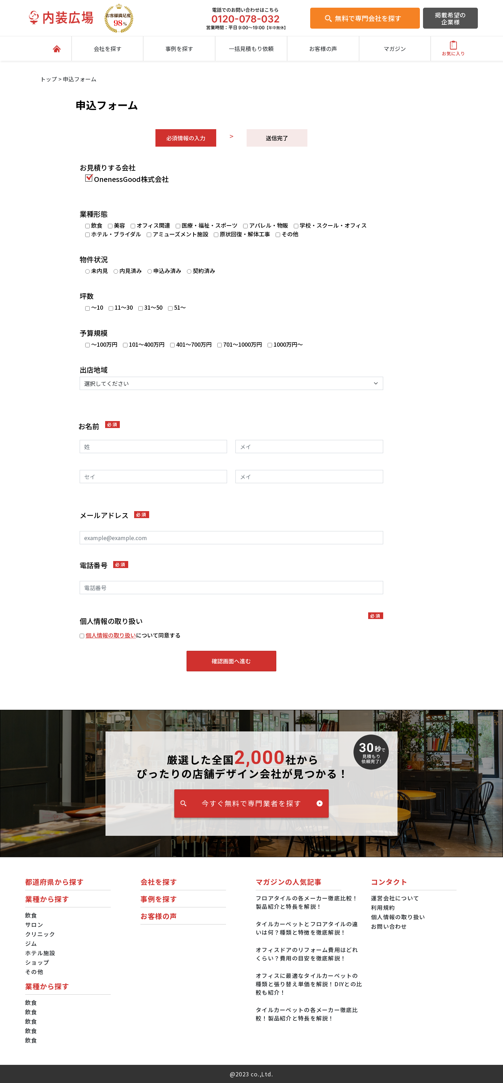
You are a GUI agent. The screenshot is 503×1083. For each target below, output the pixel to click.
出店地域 (94, 370)
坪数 (87, 296)
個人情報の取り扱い (111, 635)
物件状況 (94, 259)
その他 (34, 971)
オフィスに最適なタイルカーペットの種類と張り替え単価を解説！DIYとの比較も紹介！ (309, 983)
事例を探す (179, 48)
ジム (31, 943)
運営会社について (395, 898)
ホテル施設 (40, 953)
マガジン (395, 48)
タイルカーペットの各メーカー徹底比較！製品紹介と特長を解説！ (307, 1013)
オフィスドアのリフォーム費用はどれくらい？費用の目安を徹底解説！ (307, 953)
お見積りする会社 (108, 167)
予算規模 (94, 333)
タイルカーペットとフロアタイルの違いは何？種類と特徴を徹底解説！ (307, 928)
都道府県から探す (54, 882)
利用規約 (383, 907)
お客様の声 (323, 48)
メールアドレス (114, 515)
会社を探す (108, 48)
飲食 (31, 915)
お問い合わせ (389, 926)
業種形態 (94, 214)
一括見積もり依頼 (251, 48)
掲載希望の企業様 (450, 18)
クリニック (40, 934)
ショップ (37, 962)
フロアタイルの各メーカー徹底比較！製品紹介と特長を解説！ (307, 902)
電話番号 (104, 565)
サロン (34, 924)
